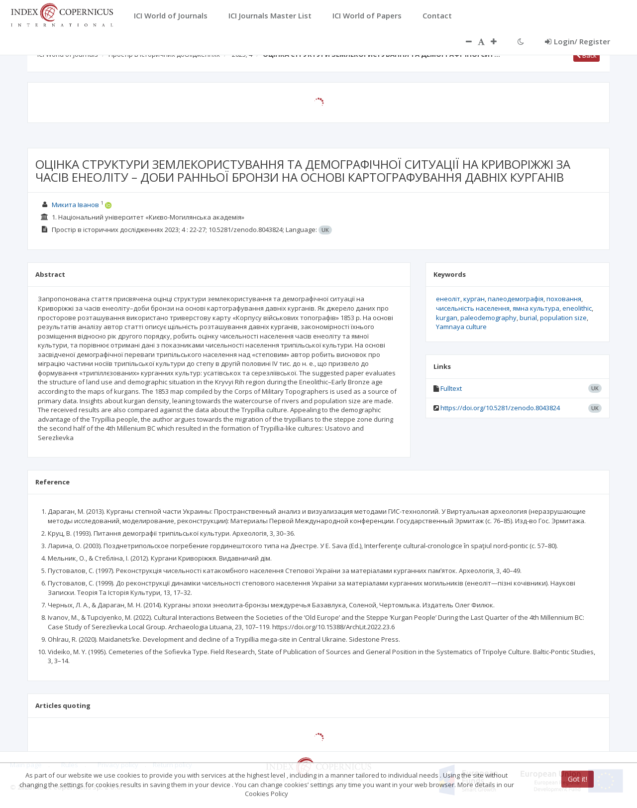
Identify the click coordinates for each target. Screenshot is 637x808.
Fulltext (451, 388)
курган (474, 298)
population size (563, 317)
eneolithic (577, 308)
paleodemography (488, 317)
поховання (563, 298)
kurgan (446, 317)
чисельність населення (473, 308)
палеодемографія (515, 298)
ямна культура (536, 308)
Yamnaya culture (461, 326)
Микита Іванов (75, 204)
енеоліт (448, 298)
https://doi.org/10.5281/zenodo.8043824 (500, 407)
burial (528, 317)
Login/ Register (577, 41)
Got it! (577, 779)
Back (586, 55)
